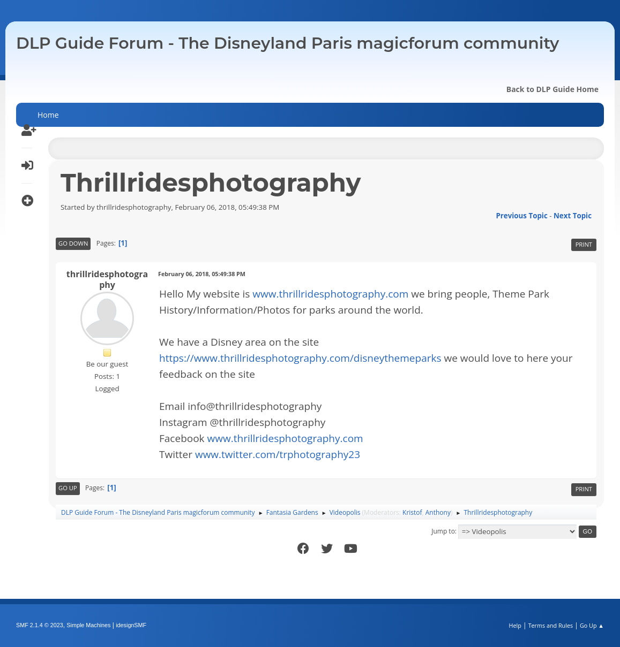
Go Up (67, 488)
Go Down (73, 243)
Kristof (412, 512)
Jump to (443, 531)
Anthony (438, 512)
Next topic (573, 215)
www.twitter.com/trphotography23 (277, 454)
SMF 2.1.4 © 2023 (39, 625)
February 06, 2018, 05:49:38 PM (201, 274)
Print (584, 244)
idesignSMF (131, 625)
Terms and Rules (550, 625)
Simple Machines (88, 625)
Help (515, 625)
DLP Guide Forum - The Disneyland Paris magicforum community (287, 43)
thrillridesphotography (107, 279)
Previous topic (521, 215)
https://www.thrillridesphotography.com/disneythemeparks (300, 358)
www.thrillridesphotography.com (330, 294)
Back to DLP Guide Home (552, 89)
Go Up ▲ (592, 625)
